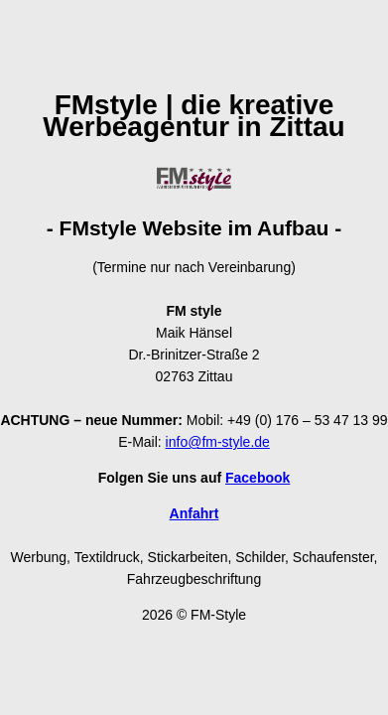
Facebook (257, 478)
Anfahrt (194, 513)
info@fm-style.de (218, 442)
